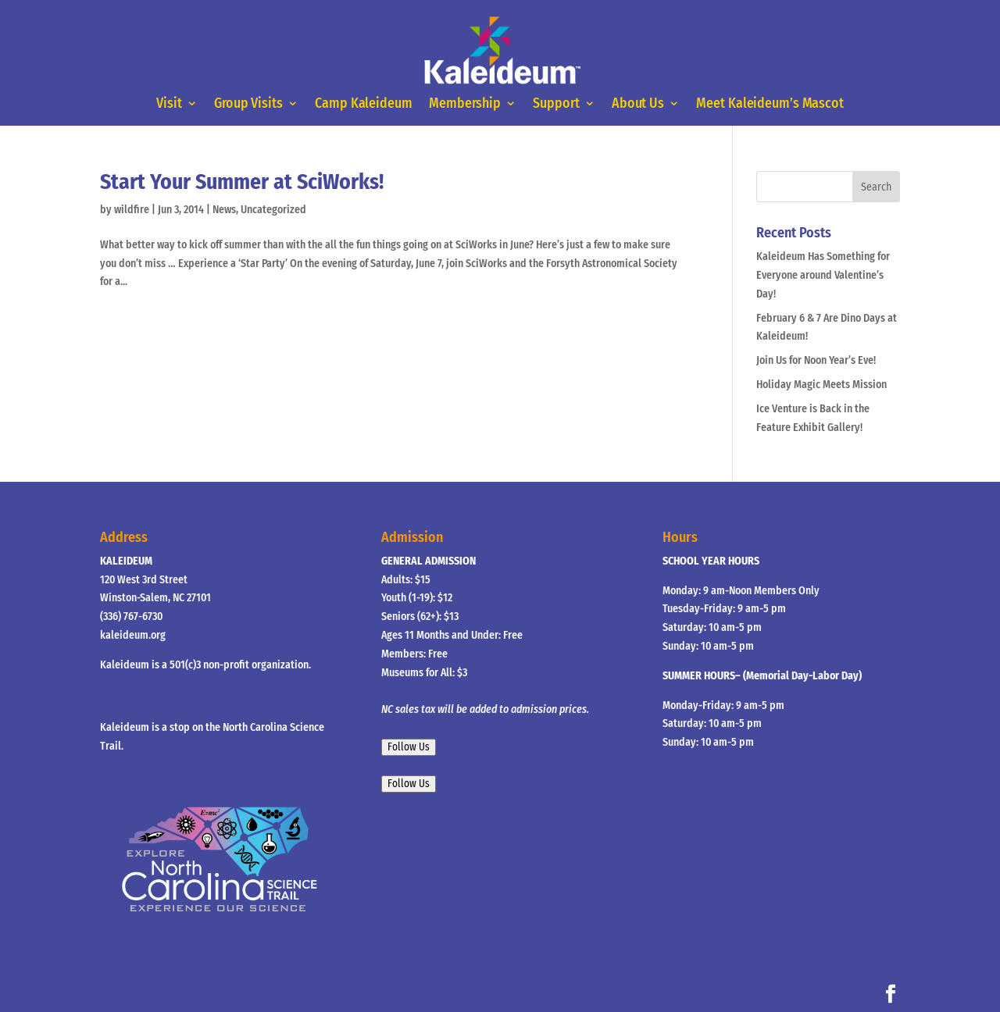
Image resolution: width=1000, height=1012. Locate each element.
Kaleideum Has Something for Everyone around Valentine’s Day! (823, 275)
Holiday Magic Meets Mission (821, 384)
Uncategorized (273, 209)
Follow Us (409, 747)
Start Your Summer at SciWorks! (242, 181)
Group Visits (248, 104)
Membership (465, 104)
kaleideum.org (133, 635)
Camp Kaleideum (363, 104)
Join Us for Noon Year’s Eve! (816, 360)
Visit (169, 104)
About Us (638, 104)
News (224, 209)
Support (556, 104)
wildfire (131, 209)
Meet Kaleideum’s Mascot (769, 104)
